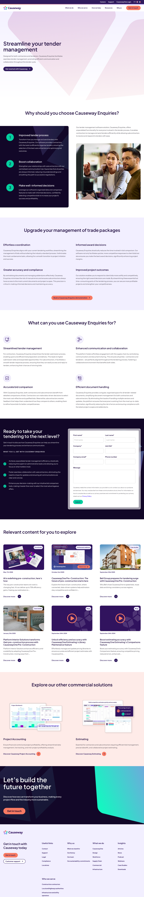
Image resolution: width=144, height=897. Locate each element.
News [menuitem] (120, 827)
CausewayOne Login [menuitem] (123, 2)
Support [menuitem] (111, 2)
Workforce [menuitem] (96, 831)
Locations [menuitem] (45, 839)
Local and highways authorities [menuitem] (53, 863)
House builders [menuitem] (47, 874)
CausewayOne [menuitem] (98, 823)
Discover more (9, 571)
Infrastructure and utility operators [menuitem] (50, 868)
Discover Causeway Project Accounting (21, 728)
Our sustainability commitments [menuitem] (78, 835)
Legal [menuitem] (44, 831)
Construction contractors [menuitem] (51, 858)
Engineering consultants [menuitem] (50, 878)
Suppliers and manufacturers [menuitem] (52, 882)
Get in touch (133, 8)
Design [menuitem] (95, 827)
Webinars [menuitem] (121, 835)
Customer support (14, 835)
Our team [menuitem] (70, 831)
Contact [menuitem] (45, 823)
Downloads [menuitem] (122, 843)
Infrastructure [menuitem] (97, 843)
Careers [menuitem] (103, 2)
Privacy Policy (86, 470)
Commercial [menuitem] (97, 839)
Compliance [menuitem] (46, 835)
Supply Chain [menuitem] (97, 835)
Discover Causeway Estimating (90, 728)
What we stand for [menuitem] (73, 823)
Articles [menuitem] (120, 823)
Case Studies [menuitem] (122, 839)
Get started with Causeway (17, 56)
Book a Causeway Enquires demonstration (72, 272)
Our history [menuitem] (71, 827)
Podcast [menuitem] (121, 831)
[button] (35, 701)
